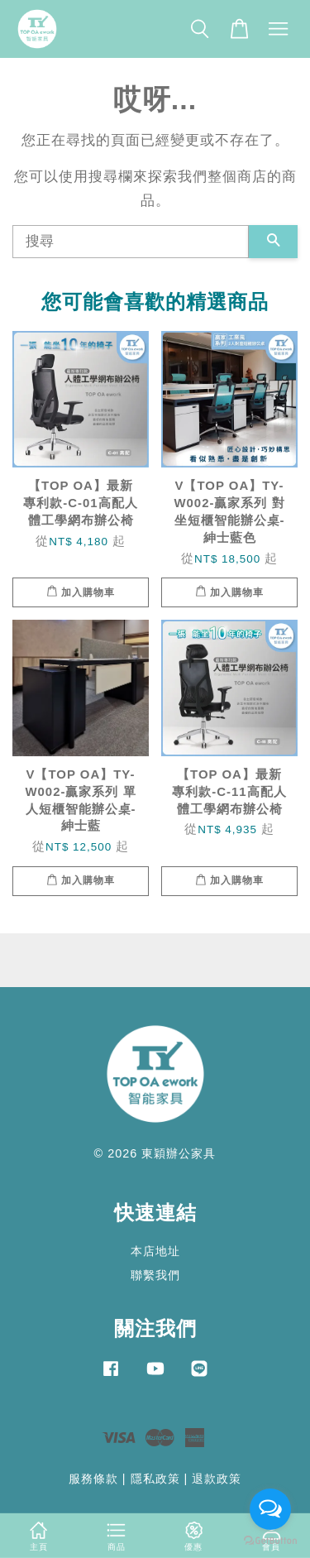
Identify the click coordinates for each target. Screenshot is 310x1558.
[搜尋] (130, 241)
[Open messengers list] (270, 1509)
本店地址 (155, 1251)
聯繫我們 (155, 1275)
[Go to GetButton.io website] (270, 1541)
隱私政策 (155, 1478)
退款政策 (216, 1478)
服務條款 (93, 1478)
